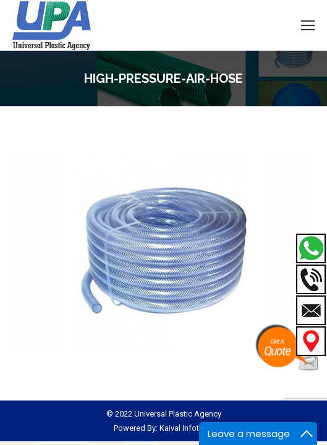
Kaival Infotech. (186, 428)
